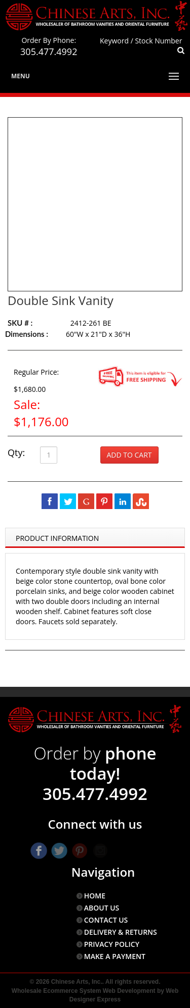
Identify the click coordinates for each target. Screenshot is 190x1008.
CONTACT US (106, 920)
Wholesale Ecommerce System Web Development (84, 990)
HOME (94, 895)
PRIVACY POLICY (111, 944)
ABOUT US (102, 908)
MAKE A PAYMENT (114, 956)
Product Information (57, 538)
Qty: (16, 452)
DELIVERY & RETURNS (120, 932)
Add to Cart (129, 455)
